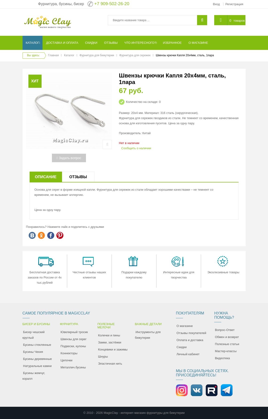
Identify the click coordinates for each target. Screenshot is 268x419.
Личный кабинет (188, 354)
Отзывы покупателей (191, 333)
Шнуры (103, 356)
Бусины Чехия (33, 352)
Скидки (182, 347)
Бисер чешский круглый (34, 334)
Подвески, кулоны (73, 346)
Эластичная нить (110, 363)
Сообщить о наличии (136, 148)
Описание (46, 177)
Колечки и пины (109, 335)
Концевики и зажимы (113, 349)
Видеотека (222, 358)
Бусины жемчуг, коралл (34, 375)
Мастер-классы (226, 351)
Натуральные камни (37, 366)
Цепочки (67, 360)
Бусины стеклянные (37, 344)
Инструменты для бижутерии (148, 334)
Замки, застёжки (109, 342)
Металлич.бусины (73, 367)
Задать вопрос (69, 158)
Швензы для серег (74, 339)
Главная (53, 55)
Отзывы (78, 177)
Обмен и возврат (227, 337)
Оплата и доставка (190, 340)
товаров (239, 20)
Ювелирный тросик (74, 332)
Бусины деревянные (37, 359)
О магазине (185, 326)
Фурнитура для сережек (135, 55)
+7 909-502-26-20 (111, 3)
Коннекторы (69, 353)
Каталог (69, 55)
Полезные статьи (227, 344)
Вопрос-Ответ (225, 330)
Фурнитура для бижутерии (97, 55)
